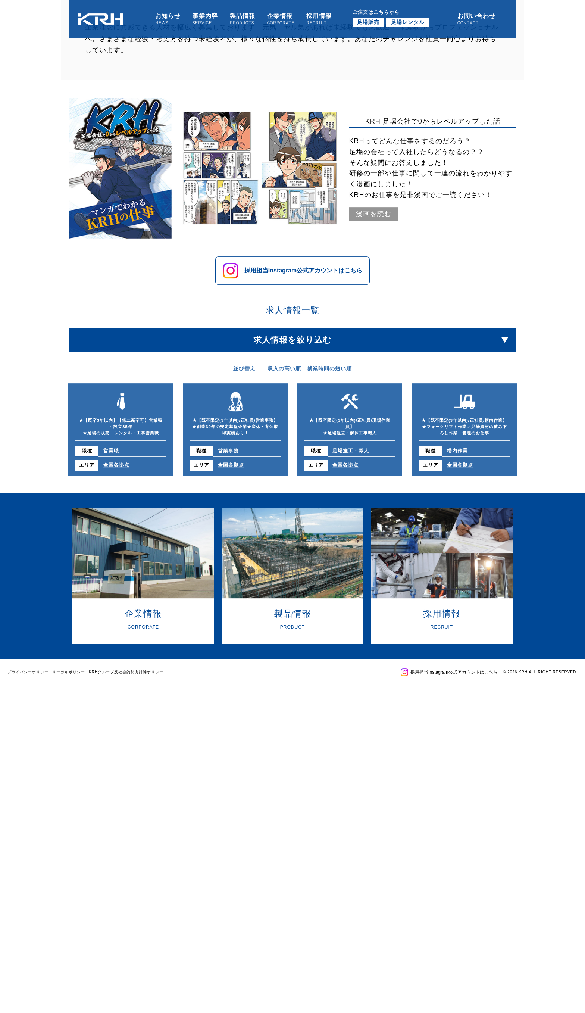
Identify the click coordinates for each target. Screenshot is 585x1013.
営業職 (111, 415)
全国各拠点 (116, 429)
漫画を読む (373, 178)
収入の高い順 (284, 333)
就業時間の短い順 (329, 333)
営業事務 (228, 415)
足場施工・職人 (350, 415)
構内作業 (457, 415)
